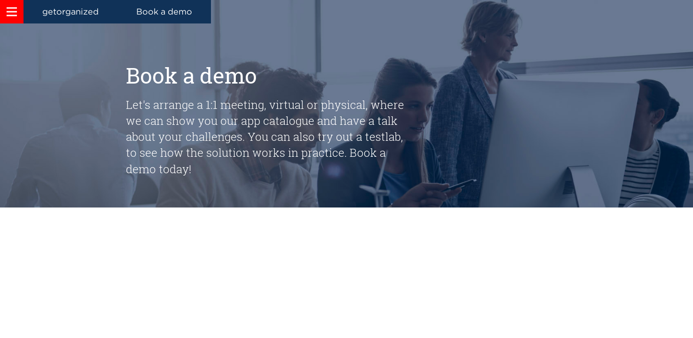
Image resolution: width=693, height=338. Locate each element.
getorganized (70, 11)
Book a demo (164, 11)
